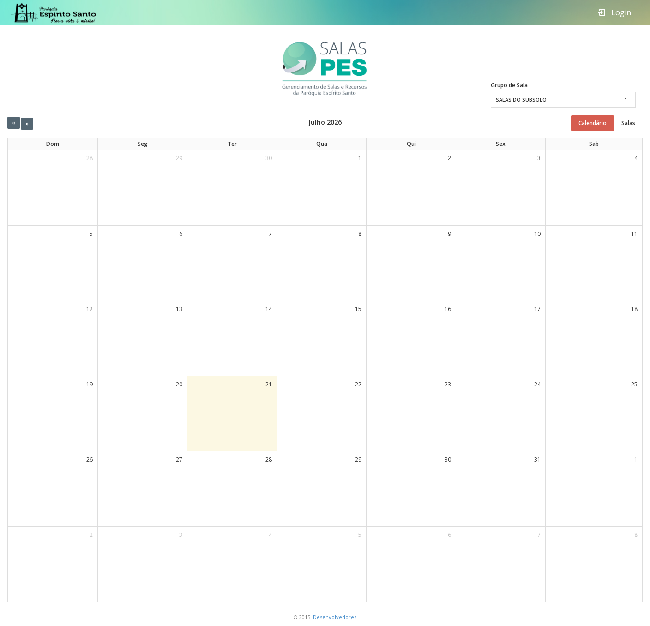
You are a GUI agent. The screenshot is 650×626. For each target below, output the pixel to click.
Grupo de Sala (507, 85)
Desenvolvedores (334, 617)
